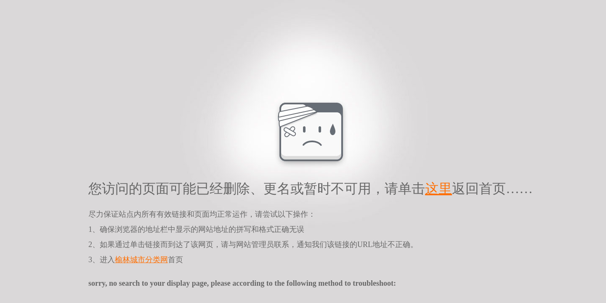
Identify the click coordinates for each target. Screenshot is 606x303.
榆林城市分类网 (141, 259)
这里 (438, 188)
